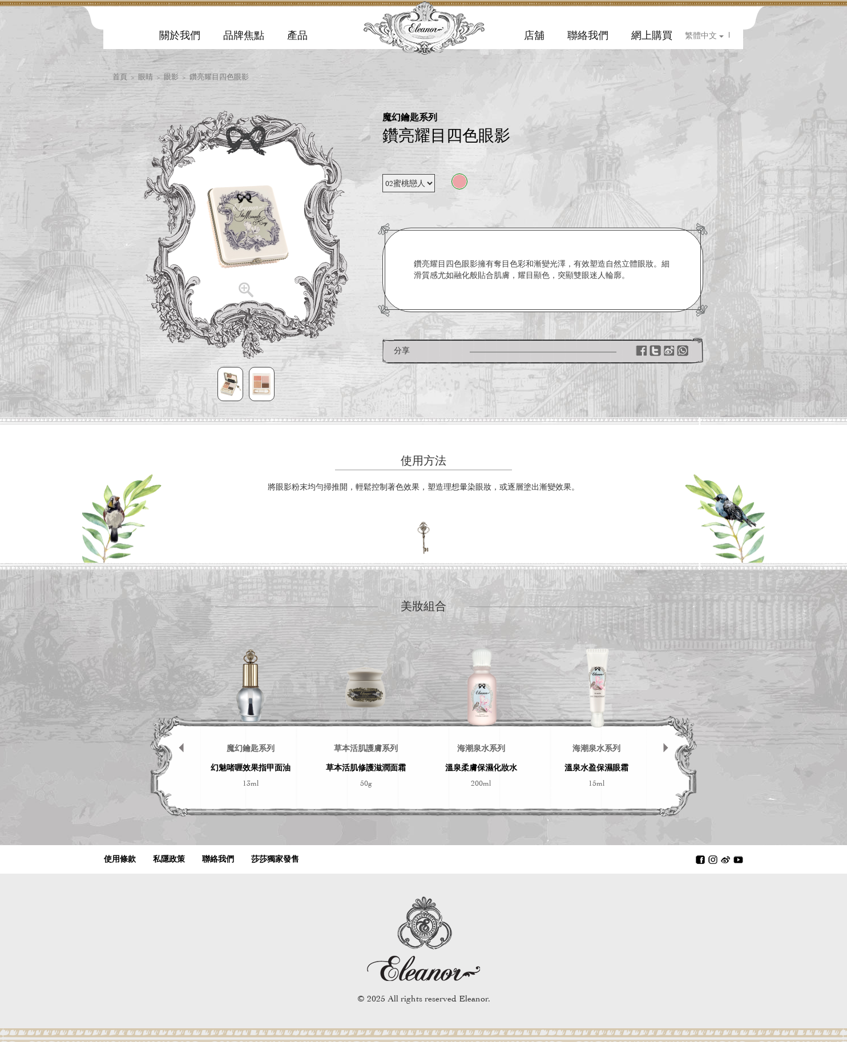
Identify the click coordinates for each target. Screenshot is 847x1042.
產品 (297, 36)
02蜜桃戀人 (459, 181)
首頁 (119, 76)
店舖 (534, 36)
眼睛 (145, 76)
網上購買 (651, 36)
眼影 (171, 76)
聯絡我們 (587, 36)
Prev (175, 730)
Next (671, 730)
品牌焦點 (243, 36)
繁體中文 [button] (704, 36)
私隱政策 (169, 859)
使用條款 (120, 859)
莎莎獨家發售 (275, 859)
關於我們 (179, 36)
